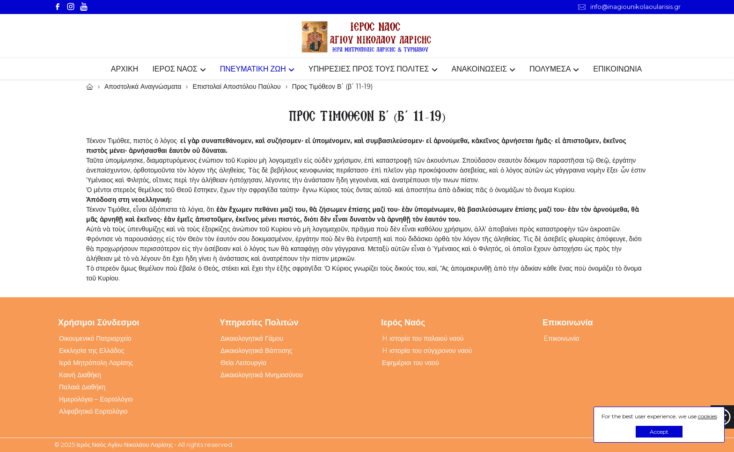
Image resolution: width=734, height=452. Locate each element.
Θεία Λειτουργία (243, 363)
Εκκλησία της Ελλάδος (92, 350)
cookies (707, 416)
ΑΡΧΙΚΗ (125, 69)
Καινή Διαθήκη (80, 375)
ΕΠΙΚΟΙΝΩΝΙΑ (617, 69)
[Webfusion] (367, 37)
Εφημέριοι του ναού (410, 363)
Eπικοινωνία (561, 338)
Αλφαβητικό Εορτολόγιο (93, 411)
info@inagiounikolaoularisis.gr (629, 7)
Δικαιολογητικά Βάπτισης (256, 350)
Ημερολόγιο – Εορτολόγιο (96, 399)
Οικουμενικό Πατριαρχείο (95, 338)
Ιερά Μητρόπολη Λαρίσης (96, 363)
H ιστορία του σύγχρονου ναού (427, 350)
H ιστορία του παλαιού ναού (422, 338)
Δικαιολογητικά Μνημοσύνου (261, 375)
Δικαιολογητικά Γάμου (251, 338)
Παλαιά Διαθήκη (82, 387)
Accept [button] (659, 431)
